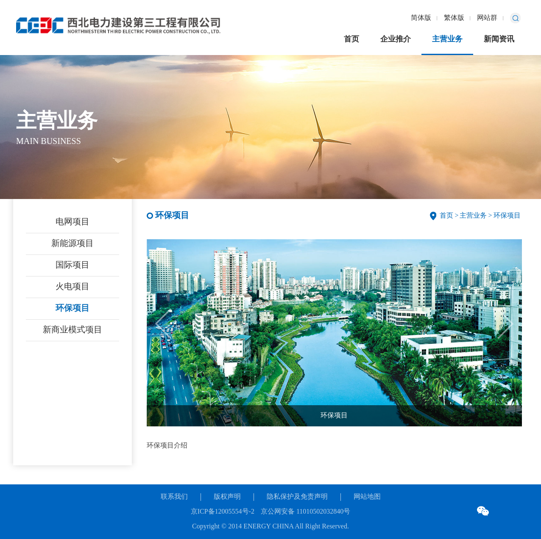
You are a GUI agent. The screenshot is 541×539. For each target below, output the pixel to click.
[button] (505, 324)
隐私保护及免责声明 (297, 496)
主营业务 (447, 39)
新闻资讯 (499, 39)
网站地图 (367, 496)
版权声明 (227, 496)
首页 (351, 39)
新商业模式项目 (72, 330)
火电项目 (72, 286)
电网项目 (72, 222)
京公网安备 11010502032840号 (305, 511)
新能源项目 (72, 243)
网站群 (487, 18)
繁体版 (454, 18)
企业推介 (395, 39)
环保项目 (72, 308)
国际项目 (72, 265)
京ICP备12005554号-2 (222, 511)
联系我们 (174, 496)
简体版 (421, 18)
